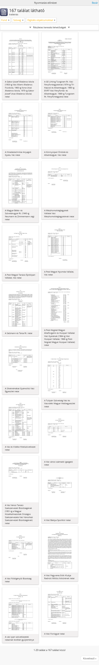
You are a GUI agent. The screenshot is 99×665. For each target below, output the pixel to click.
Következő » (89, 658)
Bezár (95, 2)
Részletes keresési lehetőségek (49, 27)
